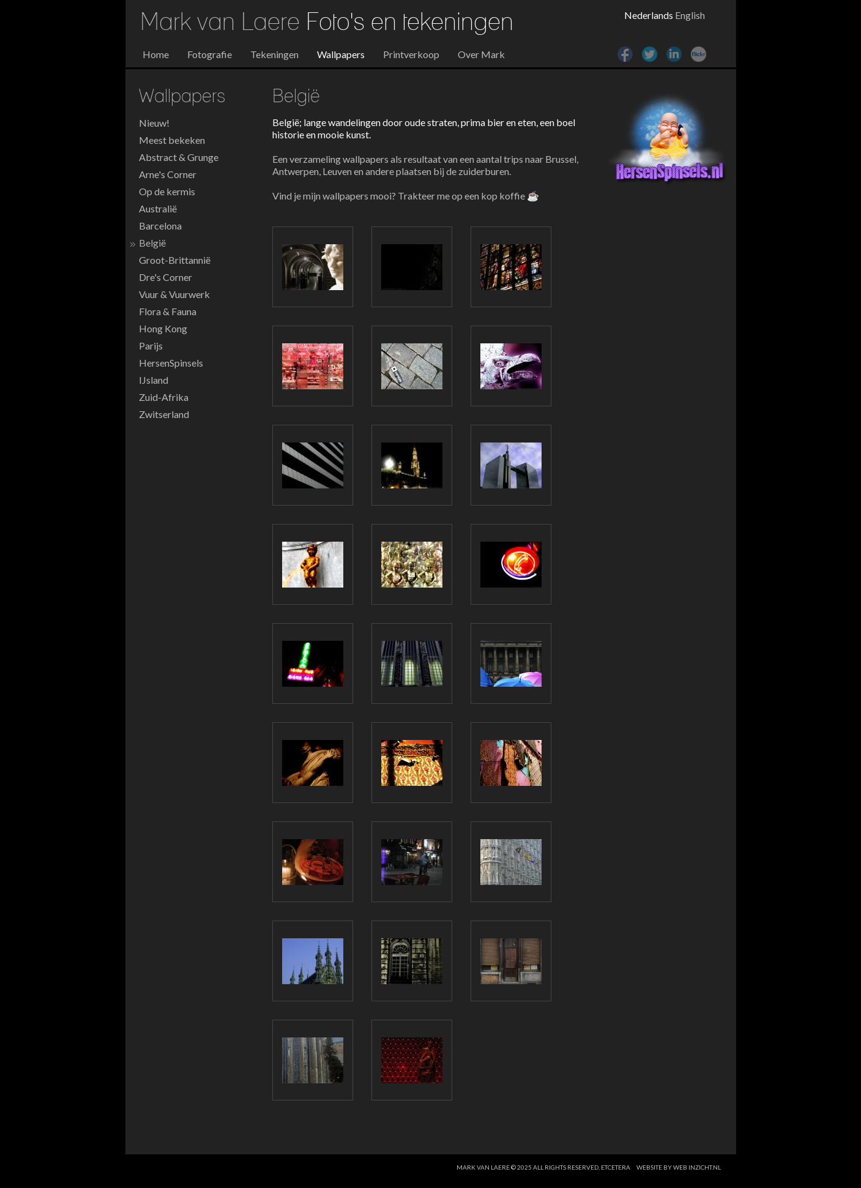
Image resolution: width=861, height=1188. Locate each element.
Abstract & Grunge (178, 157)
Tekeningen (274, 54)
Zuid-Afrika (163, 397)
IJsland (153, 380)
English (690, 15)
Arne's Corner (167, 174)
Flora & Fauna (167, 311)
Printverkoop (411, 54)
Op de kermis (167, 191)
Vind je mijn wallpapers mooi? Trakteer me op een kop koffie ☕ (405, 195)
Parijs (151, 345)
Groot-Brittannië (175, 260)
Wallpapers (341, 54)
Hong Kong (163, 328)
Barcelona (160, 225)
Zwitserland (164, 414)
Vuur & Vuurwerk (174, 294)
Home (156, 54)
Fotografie (209, 54)
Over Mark (481, 54)
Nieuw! (154, 123)
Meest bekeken (172, 140)
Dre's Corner (165, 277)
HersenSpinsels (171, 362)
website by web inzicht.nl (678, 1167)
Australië (158, 208)
